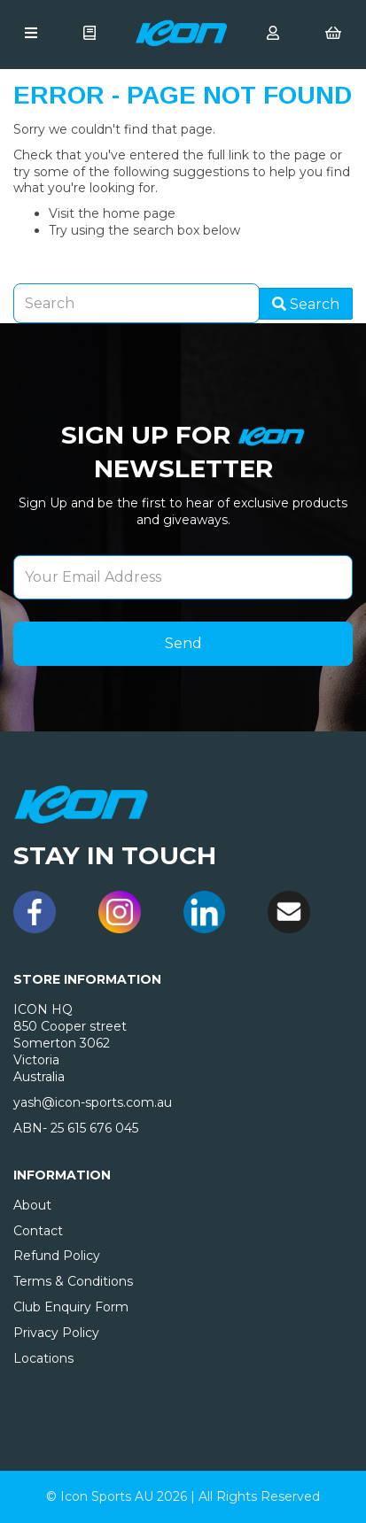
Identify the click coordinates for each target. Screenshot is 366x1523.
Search (305, 304)
